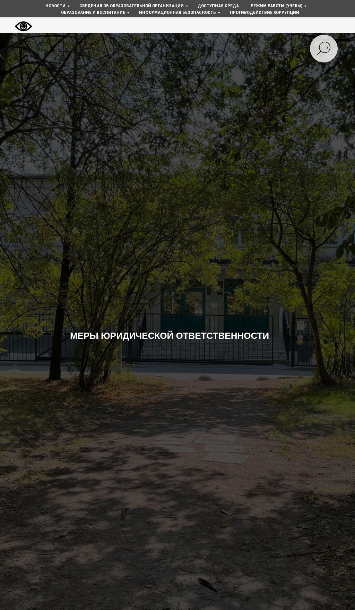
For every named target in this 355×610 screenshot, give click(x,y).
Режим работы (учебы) (276, 5)
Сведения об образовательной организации (131, 5)
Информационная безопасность (177, 12)
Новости (55, 5)
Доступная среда (218, 5)
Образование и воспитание (93, 12)
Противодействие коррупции (264, 12)
